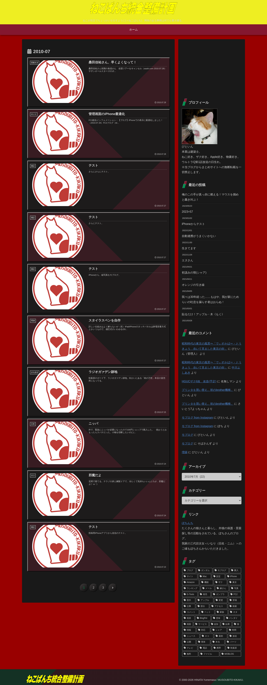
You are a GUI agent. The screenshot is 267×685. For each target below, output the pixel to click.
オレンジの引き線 (193, 284)
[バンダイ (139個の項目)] (233, 618)
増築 (184, 452)
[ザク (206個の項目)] (220, 582)
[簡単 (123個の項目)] (203, 642)
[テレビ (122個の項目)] (189, 648)
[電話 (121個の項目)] (204, 648)
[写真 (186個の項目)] (235, 588)
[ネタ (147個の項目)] (234, 612)
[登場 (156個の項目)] (234, 600)
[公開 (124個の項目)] (189, 642)
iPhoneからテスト (193, 223)
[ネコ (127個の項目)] (206, 636)
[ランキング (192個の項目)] (191, 588)
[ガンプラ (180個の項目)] (219, 594)
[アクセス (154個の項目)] (218, 606)
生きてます (189, 248)
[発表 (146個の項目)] (188, 618)
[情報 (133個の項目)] (189, 630)
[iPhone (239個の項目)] (233, 576)
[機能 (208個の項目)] (206, 582)
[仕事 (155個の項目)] (188, 606)
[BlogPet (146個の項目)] (203, 618)
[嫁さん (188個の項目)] (222, 588)
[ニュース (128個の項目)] (191, 636)
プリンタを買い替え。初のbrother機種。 (207, 389)
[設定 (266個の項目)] (218, 576)
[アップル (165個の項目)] (204, 600)
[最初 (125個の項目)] (220, 636)
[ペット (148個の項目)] (207, 612)
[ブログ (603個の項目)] (189, 570)
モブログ (187, 434)
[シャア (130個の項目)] (219, 630)
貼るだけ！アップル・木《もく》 (203, 314)
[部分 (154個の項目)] (202, 606)
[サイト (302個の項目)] (189, 576)
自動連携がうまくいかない (199, 236)
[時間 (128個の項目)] (234, 630)
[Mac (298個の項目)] (204, 576)
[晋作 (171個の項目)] (188, 600)
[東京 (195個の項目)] (234, 582)
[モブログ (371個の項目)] (221, 570)
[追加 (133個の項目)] (214, 624)
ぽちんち (187, 523)
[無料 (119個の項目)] (190, 654)
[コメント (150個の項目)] (190, 612)
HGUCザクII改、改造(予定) (199, 381)
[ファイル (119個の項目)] (209, 654)
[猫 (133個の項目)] (236, 624)
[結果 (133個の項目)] (226, 624)
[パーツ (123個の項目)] (233, 642)
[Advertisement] (211, 67)
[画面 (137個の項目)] (187, 624)
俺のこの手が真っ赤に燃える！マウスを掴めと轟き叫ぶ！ (210, 197)
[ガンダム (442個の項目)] (204, 570)
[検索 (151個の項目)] (234, 606)
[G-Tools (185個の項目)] (190, 594)
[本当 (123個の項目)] (218, 642)
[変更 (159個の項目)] (220, 600)
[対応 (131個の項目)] (203, 630)
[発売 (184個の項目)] (204, 594)
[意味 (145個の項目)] (217, 618)
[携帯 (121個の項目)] (218, 648)
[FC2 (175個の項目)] (235, 594)
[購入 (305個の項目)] (235, 570)
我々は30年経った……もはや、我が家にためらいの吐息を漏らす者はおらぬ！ (210, 299)
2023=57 (187, 211)
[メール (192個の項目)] (207, 588)
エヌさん (187, 260)
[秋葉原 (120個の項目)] (233, 648)
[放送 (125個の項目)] (234, 636)
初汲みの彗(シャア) (194, 272)
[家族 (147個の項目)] (221, 612)
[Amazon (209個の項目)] (190, 582)
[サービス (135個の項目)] (201, 624)
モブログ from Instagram (197, 417)
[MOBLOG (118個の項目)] (230, 654)
